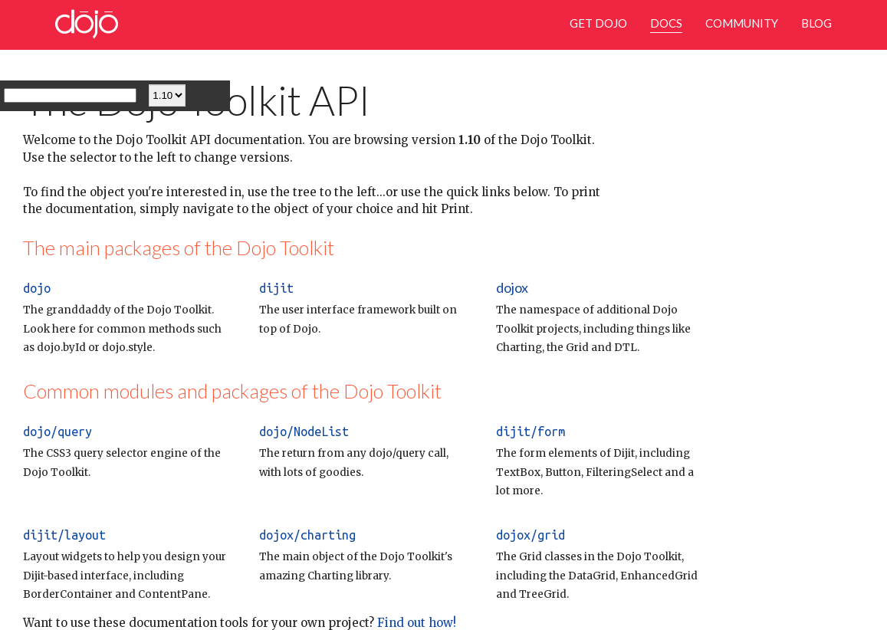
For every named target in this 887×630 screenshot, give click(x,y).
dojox (512, 287)
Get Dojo (598, 23)
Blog (816, 23)
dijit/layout (64, 535)
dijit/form (530, 431)
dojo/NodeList (304, 431)
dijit (276, 288)
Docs (666, 23)
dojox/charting (307, 535)
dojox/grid (530, 535)
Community (741, 23)
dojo (37, 288)
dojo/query (57, 431)
